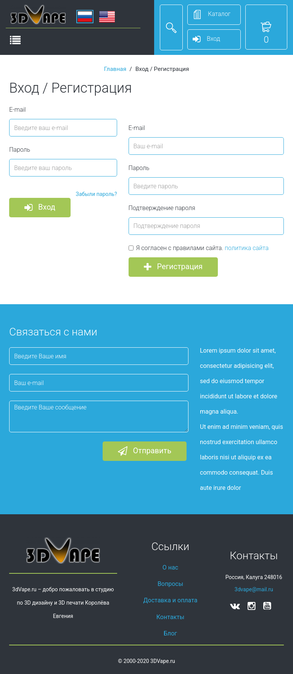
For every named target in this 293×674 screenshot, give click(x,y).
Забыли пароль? (96, 194)
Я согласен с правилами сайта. (199, 248)
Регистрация (173, 267)
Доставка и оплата (170, 600)
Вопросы (170, 583)
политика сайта (247, 248)
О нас (170, 567)
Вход (39, 207)
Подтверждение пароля (162, 208)
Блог (170, 633)
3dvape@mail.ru (254, 589)
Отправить (144, 451)
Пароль (19, 149)
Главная (115, 69)
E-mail (17, 109)
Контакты (170, 617)
